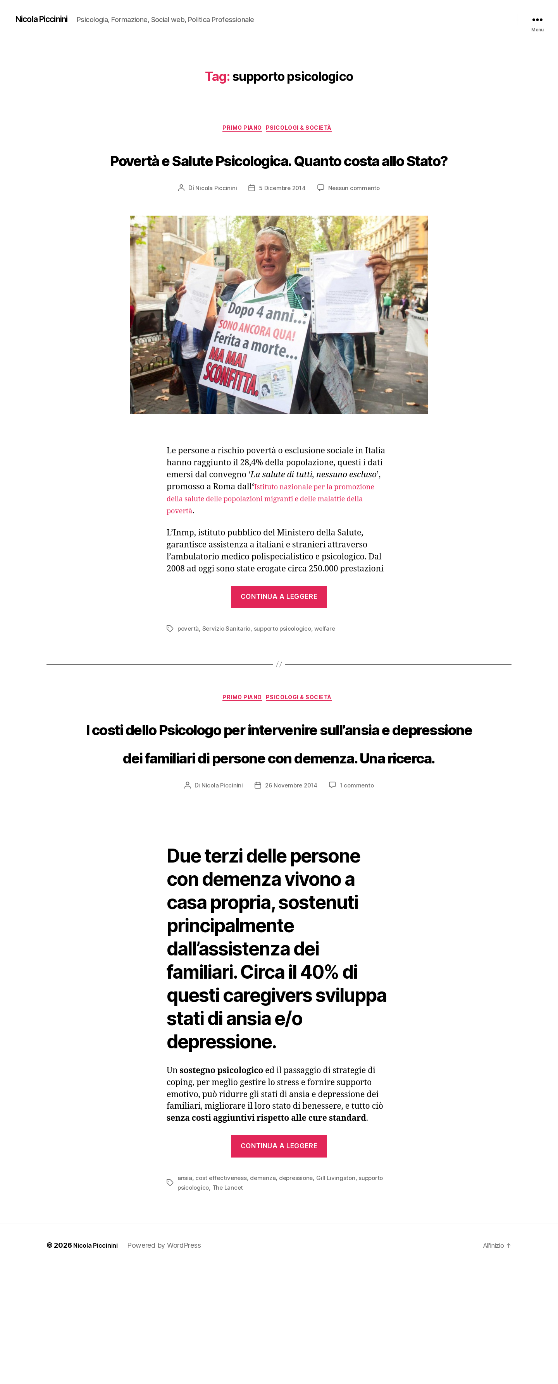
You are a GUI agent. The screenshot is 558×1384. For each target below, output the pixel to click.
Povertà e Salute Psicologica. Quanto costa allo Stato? (279, 173)
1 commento (358, 902)
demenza (265, 1295)
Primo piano (240, 129)
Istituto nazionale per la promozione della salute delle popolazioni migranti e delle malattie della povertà (279, 529)
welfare (331, 659)
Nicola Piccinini (46, 19)
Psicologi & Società (304, 129)
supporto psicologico (287, 659)
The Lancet (230, 1304)
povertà (188, 659)
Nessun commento (355, 218)
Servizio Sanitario (228, 659)
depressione (299, 1295)
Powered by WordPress (170, 1362)
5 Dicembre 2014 (282, 218)
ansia (184, 1295)
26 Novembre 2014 (291, 902)
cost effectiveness (221, 1295)
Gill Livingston (341, 1295)
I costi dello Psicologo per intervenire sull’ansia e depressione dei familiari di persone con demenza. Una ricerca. (279, 815)
